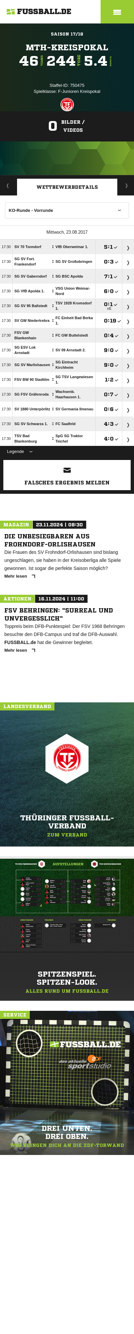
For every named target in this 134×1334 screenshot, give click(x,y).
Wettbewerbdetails (67, 187)
